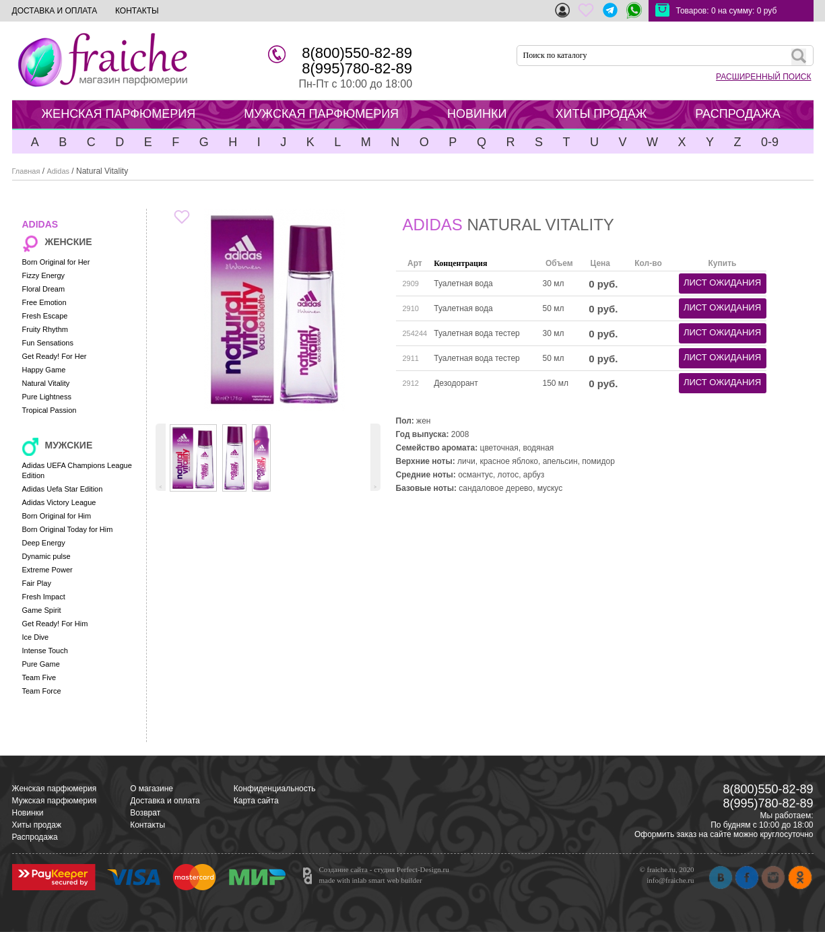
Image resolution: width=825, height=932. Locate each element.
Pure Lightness (46, 397)
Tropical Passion (49, 410)
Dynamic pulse (46, 556)
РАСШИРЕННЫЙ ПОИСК (763, 76)
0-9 (770, 142)
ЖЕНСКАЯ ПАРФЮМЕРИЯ (119, 114)
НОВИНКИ (476, 114)
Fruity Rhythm (45, 329)
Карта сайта (256, 800)
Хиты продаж (36, 825)
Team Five (39, 677)
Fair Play (36, 583)
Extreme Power (47, 570)
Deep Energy (43, 543)
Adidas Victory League (59, 502)
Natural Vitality (46, 383)
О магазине (151, 788)
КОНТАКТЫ (137, 10)
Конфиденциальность (275, 788)
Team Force (41, 691)
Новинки (28, 813)
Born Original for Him (57, 516)
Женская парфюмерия (54, 788)
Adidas (57, 171)
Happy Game (44, 370)
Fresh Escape (45, 316)
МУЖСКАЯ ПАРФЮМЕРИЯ (321, 114)
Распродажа (35, 837)
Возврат (145, 813)
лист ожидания (722, 282)
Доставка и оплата (165, 800)
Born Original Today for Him (67, 529)
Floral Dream (43, 289)
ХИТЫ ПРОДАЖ (601, 114)
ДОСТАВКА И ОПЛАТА (55, 10)
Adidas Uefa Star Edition (62, 489)
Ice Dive (35, 637)
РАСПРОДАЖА (737, 114)
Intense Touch (45, 650)
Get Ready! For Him (55, 624)
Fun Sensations (47, 343)
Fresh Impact (43, 597)
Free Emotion (44, 302)
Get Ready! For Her (54, 356)
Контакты (147, 825)
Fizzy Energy (43, 275)
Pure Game (41, 664)
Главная (26, 171)
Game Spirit (41, 610)
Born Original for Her (56, 262)
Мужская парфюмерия (54, 800)
